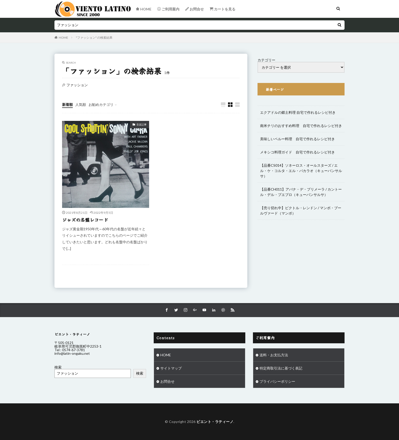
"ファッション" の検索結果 (94, 37)
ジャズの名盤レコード (85, 219)
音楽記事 (141, 124)
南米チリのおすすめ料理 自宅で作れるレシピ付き (301, 125)
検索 (58, 367)
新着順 (67, 104)
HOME (63, 37)
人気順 (80, 104)
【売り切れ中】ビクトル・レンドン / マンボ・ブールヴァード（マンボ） (300, 210)
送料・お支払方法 (274, 355)
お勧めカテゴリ (101, 104)
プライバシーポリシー (277, 381)
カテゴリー (266, 60)
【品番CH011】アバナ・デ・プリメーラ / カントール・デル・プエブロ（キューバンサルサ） (301, 192)
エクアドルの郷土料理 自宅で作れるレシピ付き (298, 112)
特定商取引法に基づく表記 (281, 368)
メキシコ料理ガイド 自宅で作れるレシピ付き (297, 152)
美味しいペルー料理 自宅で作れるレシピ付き (297, 139)
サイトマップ (171, 368)
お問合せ (167, 381)
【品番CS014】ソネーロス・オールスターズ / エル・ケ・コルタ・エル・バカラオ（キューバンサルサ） (301, 170)
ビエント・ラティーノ (214, 421)
